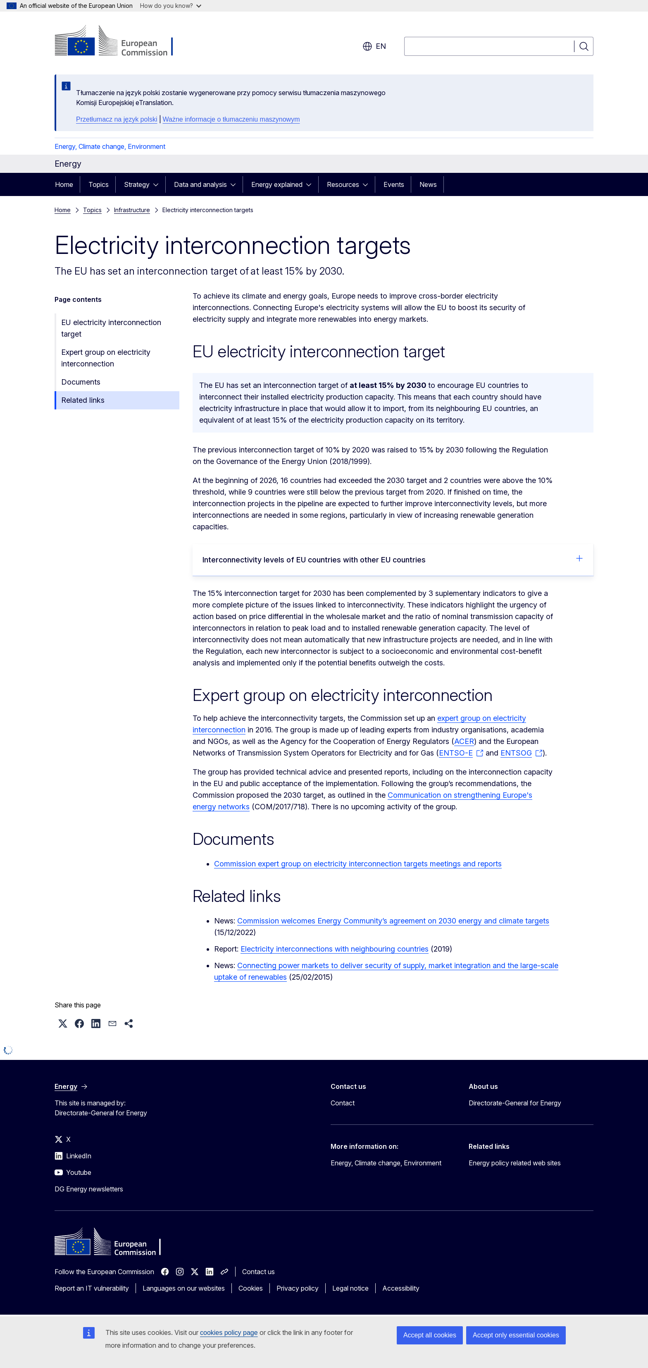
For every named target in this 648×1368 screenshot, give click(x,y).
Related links (83, 400)
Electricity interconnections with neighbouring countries (335, 949)
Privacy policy (297, 1288)
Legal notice (350, 1288)
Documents (80, 382)
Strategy (137, 184)
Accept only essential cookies (516, 1335)
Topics (98, 184)
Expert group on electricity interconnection (105, 358)
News (428, 184)
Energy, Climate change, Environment (110, 146)
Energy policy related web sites (515, 1163)
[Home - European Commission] (121, 41)
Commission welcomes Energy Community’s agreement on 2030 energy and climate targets (393, 920)
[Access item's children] (158, 184)
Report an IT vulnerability (92, 1288)
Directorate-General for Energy (515, 1103)
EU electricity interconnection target (111, 328)
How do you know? (170, 5)
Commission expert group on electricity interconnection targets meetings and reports (358, 863)
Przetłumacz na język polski (116, 119)
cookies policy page (229, 1332)
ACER (464, 741)
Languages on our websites (184, 1288)
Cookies (250, 1288)
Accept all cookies (429, 1335)
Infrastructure (132, 209)
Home (64, 184)
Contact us (258, 1272)
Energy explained (277, 184)
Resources (343, 184)
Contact (343, 1103)
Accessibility (400, 1288)
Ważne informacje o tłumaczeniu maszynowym (231, 119)
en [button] (374, 46)
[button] (62, 1023)
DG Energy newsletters (89, 1189)
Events (394, 184)
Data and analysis (200, 184)
